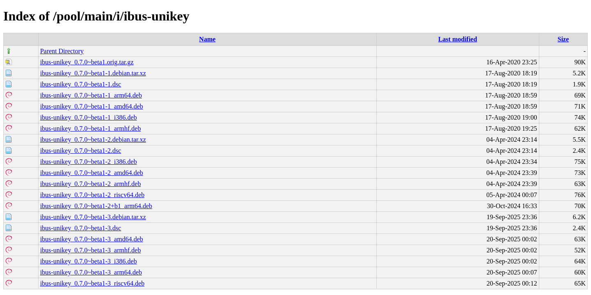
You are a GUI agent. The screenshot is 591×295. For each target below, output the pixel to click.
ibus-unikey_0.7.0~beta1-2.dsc (80, 150)
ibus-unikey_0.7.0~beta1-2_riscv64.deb (92, 194)
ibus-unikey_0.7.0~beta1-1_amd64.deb (91, 106)
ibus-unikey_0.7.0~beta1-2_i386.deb (88, 161)
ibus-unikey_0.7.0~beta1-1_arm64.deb (91, 95)
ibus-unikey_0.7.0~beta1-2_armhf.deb (90, 183)
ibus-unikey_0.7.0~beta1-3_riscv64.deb (92, 283)
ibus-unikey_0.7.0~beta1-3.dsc (80, 228)
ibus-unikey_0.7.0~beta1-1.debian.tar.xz (93, 73)
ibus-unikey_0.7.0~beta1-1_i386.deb (88, 117)
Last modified (457, 39)
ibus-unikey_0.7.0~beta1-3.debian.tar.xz (93, 216)
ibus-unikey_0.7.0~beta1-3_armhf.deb (90, 250)
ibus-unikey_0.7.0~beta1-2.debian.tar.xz (93, 139)
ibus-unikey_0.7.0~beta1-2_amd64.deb (91, 172)
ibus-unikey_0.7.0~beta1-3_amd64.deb (91, 239)
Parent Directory (62, 51)
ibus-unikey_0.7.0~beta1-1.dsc (80, 84)
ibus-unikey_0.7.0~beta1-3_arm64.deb (91, 272)
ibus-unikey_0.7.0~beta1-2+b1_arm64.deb (96, 205)
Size (563, 39)
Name (207, 39)
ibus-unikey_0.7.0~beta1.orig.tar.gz (87, 62)
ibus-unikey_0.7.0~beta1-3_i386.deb (88, 261)
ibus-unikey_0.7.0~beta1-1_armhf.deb (90, 128)
